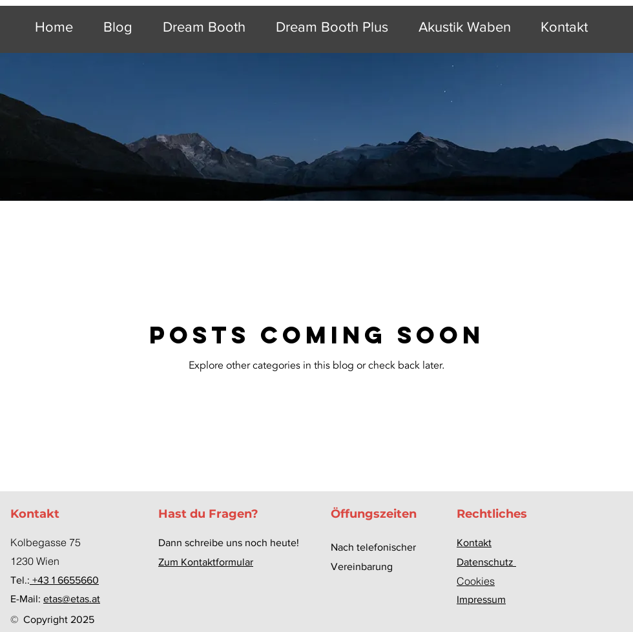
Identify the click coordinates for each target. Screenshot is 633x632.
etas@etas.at (71, 598)
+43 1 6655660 (64, 580)
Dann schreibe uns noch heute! (228, 542)
